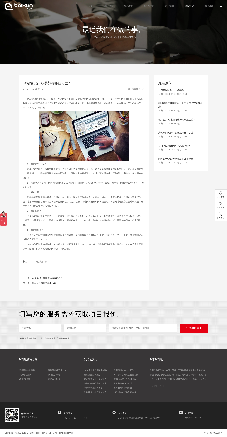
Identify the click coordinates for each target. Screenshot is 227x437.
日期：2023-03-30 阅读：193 (172, 112)
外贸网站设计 (25, 374)
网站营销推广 (42, 261)
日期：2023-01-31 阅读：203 (172, 138)
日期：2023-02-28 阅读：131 (172, 125)
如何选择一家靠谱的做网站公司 (47, 278)
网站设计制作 (54, 379)
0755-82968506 (76, 418)
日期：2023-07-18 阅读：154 (172, 94)
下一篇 (26, 283)
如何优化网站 (25, 379)
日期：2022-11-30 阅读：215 (172, 165)
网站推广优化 (54, 374)
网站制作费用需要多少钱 (44, 283)
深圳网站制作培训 (27, 370)
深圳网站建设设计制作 (58, 370)
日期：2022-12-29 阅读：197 (172, 152)
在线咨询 (221, 198)
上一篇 (26, 278)
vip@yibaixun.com (193, 418)
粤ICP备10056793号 (213, 433)
